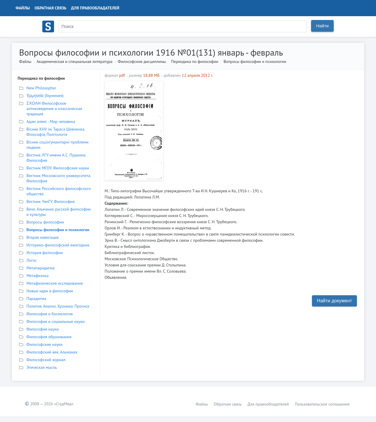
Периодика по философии (194, 61)
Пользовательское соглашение (322, 404)
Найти (322, 25)
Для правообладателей (95, 8)
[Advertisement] (263, 122)
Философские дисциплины (142, 61)
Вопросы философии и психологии (255, 61)
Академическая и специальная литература (74, 61)
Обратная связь (50, 8)
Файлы (23, 8)
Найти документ (334, 300)
